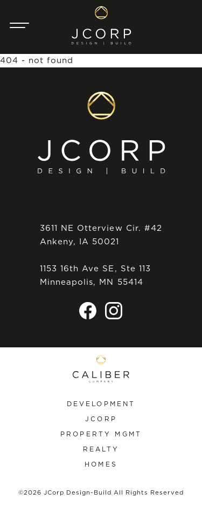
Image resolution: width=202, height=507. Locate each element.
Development (101, 404)
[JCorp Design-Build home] (101, 25)
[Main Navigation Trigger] (19, 25)
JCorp (101, 419)
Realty (101, 449)
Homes (101, 464)
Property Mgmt (101, 434)
